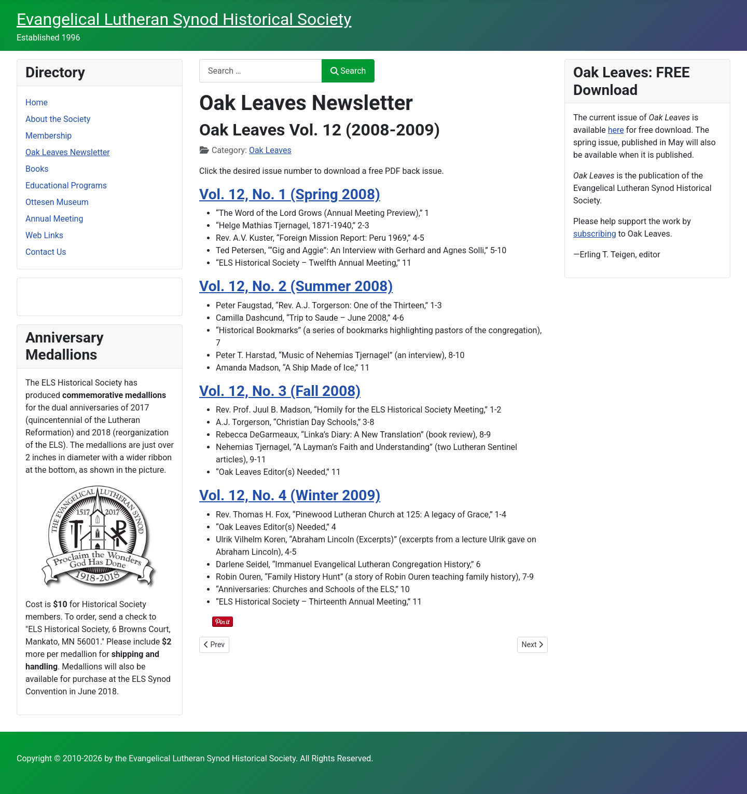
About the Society (57, 119)
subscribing (594, 234)
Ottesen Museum (57, 202)
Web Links (44, 235)
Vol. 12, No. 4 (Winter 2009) (289, 495)
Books (37, 169)
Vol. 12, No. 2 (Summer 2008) (296, 286)
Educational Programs (66, 185)
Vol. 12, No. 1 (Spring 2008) (289, 194)
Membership (48, 136)
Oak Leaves (270, 150)
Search (348, 71)
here (616, 130)
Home (36, 102)
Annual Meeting (54, 219)
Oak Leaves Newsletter (67, 152)
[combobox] (260, 71)
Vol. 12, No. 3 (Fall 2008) (280, 391)
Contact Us (45, 252)
